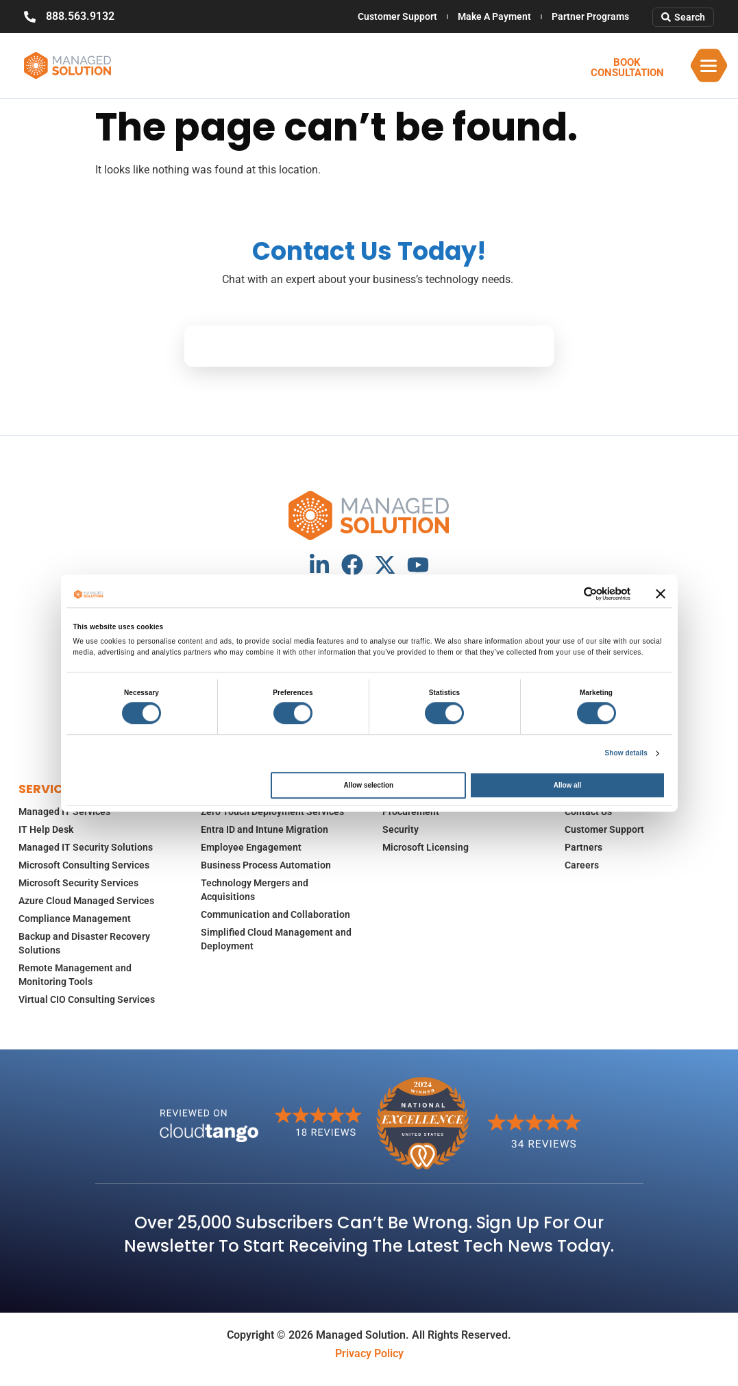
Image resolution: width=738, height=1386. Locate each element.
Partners (583, 847)
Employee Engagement (251, 847)
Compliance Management (75, 918)
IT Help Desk (46, 829)
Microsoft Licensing (425, 847)
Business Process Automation (266, 865)
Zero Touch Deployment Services (272, 811)
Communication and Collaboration (275, 914)
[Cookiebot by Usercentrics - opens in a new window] (570, 593)
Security (400, 829)
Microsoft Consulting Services (84, 865)
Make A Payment (494, 16)
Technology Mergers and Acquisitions (254, 889)
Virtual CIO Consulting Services (87, 999)
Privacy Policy (369, 1353)
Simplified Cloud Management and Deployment (276, 939)
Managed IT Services (64, 811)
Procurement (410, 811)
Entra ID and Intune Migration (264, 829)
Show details (626, 753)
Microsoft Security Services (78, 882)
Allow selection (368, 785)
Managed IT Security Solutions (86, 847)
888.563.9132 (80, 16)
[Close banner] (660, 593)
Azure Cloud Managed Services (86, 900)
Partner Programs (590, 16)
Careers (582, 865)
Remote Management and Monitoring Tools (75, 974)
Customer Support (397, 16)
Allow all (568, 785)
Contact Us (588, 811)
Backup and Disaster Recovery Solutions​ (84, 943)
